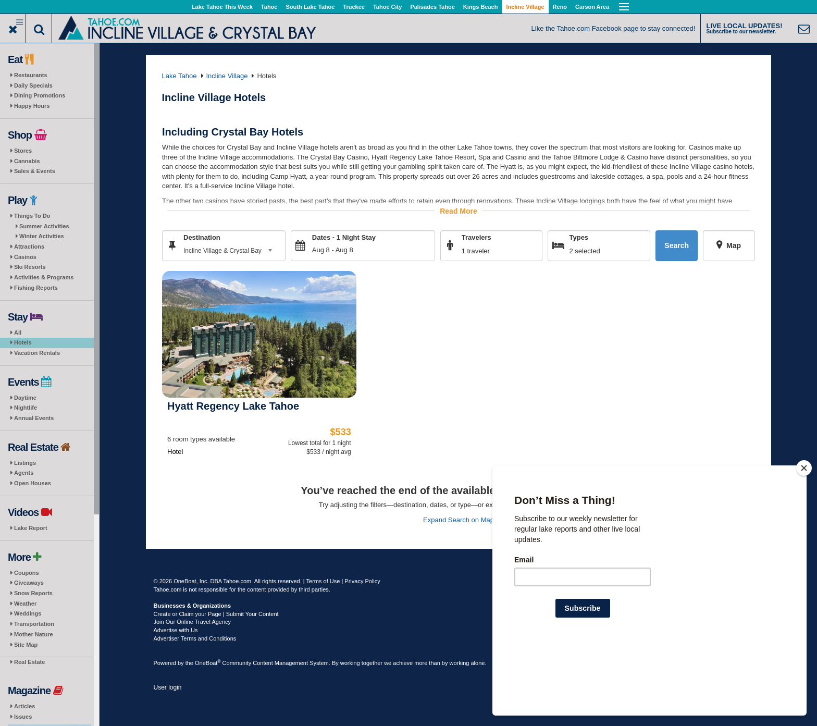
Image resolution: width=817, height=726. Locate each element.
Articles (24, 706)
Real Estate (29, 662)
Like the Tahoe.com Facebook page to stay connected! (613, 28)
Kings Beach (480, 7)
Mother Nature (33, 634)
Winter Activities (41, 236)
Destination (201, 237)
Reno (560, 7)
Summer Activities (44, 226)
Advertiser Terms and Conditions (195, 638)
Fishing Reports (36, 288)
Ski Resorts (30, 267)
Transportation (34, 624)
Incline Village (525, 7)
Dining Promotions (39, 95)
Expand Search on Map (458, 519)
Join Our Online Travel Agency (192, 622)
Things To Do (32, 216)
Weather (25, 603)
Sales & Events (34, 171)
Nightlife (25, 407)
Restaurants (30, 75)
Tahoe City (387, 7)
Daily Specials (33, 85)
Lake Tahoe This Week (222, 7)
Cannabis (27, 161)
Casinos (25, 257)
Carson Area (592, 7)
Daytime (25, 398)
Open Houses (32, 483)
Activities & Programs (43, 277)
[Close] (804, 535)
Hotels (23, 342)
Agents (23, 473)
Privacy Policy (362, 581)
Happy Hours (31, 106)
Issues (23, 716)
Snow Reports (33, 593)
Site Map (26, 645)
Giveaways (29, 583)
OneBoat (208, 663)
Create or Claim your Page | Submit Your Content (216, 614)
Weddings (27, 613)
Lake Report (30, 528)
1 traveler (475, 250)
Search (676, 245)
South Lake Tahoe (310, 7)
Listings (25, 463)
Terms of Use (323, 581)
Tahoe (269, 7)
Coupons (26, 573)
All (17, 332)
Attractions (29, 246)
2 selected (584, 250)
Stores (23, 150)
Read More (458, 210)
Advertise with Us (176, 630)
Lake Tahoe (179, 76)
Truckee (354, 7)
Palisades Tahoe (432, 7)
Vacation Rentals (37, 353)
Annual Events (34, 418)
